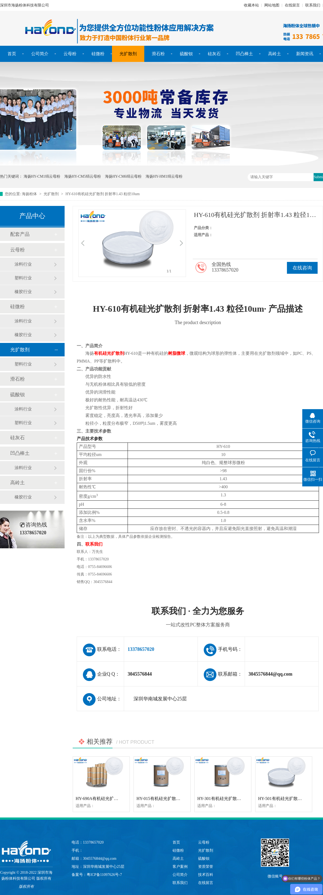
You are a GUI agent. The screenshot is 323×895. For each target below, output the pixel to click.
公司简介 (39, 53)
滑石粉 (158, 53)
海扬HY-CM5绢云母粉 (82, 176)
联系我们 (312, 5)
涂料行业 (23, 264)
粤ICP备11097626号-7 (104, 875)
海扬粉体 (29, 194)
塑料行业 (23, 278)
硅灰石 (214, 53)
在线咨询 (302, 268)
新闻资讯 (304, 53)
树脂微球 (176, 353)
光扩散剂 (128, 53)
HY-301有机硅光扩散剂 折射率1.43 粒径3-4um (240, 798)
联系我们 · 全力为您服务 (198, 618)
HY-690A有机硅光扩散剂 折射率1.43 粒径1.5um (120, 798)
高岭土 (274, 53)
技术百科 (205, 875)
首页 (12, 53)
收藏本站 (251, 5)
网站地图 (271, 5)
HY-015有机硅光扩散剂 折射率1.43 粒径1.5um (179, 798)
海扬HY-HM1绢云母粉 (164, 176)
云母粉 (70, 53)
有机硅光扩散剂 (109, 353)
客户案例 (180, 867)
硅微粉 (98, 53)
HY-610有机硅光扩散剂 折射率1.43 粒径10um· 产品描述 (198, 315)
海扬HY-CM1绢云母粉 (42, 176)
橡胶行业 (23, 291)
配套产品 (20, 234)
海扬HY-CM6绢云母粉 (123, 176)
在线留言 (292, 5)
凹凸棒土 (244, 53)
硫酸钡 (186, 53)
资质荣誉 (205, 867)
